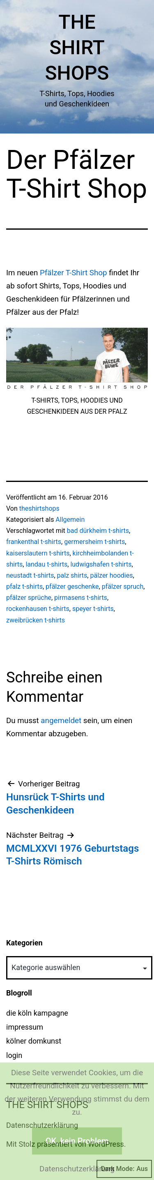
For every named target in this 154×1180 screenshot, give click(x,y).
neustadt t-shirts (30, 575)
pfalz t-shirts (24, 586)
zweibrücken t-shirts (35, 620)
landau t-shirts (46, 564)
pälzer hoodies (111, 575)
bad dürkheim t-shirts (98, 531)
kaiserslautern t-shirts (37, 553)
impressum (24, 1027)
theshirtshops (39, 508)
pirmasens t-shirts (80, 598)
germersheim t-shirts (94, 542)
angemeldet (61, 720)
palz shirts (72, 575)
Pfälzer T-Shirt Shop (73, 272)
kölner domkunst (33, 1041)
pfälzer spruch (123, 586)
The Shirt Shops (77, 47)
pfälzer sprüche (28, 598)
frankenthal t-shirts (33, 542)
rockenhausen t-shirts (37, 609)
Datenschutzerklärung (77, 1168)
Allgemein (70, 519)
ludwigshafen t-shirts (100, 564)
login (14, 1055)
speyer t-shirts (93, 609)
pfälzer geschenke (72, 586)
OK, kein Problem (77, 1141)
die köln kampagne (37, 1013)
